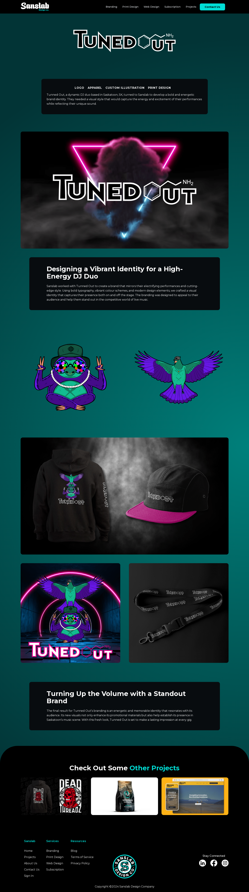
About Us (30, 863)
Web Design (151, 6)
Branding (111, 6)
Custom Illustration (125, 87)
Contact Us (31, 869)
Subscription (172, 6)
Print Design (130, 6)
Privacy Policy (80, 863)
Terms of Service (82, 857)
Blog (74, 850)
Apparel (95, 87)
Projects (191, 6)
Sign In (29, 875)
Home (28, 850)
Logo (79, 87)
